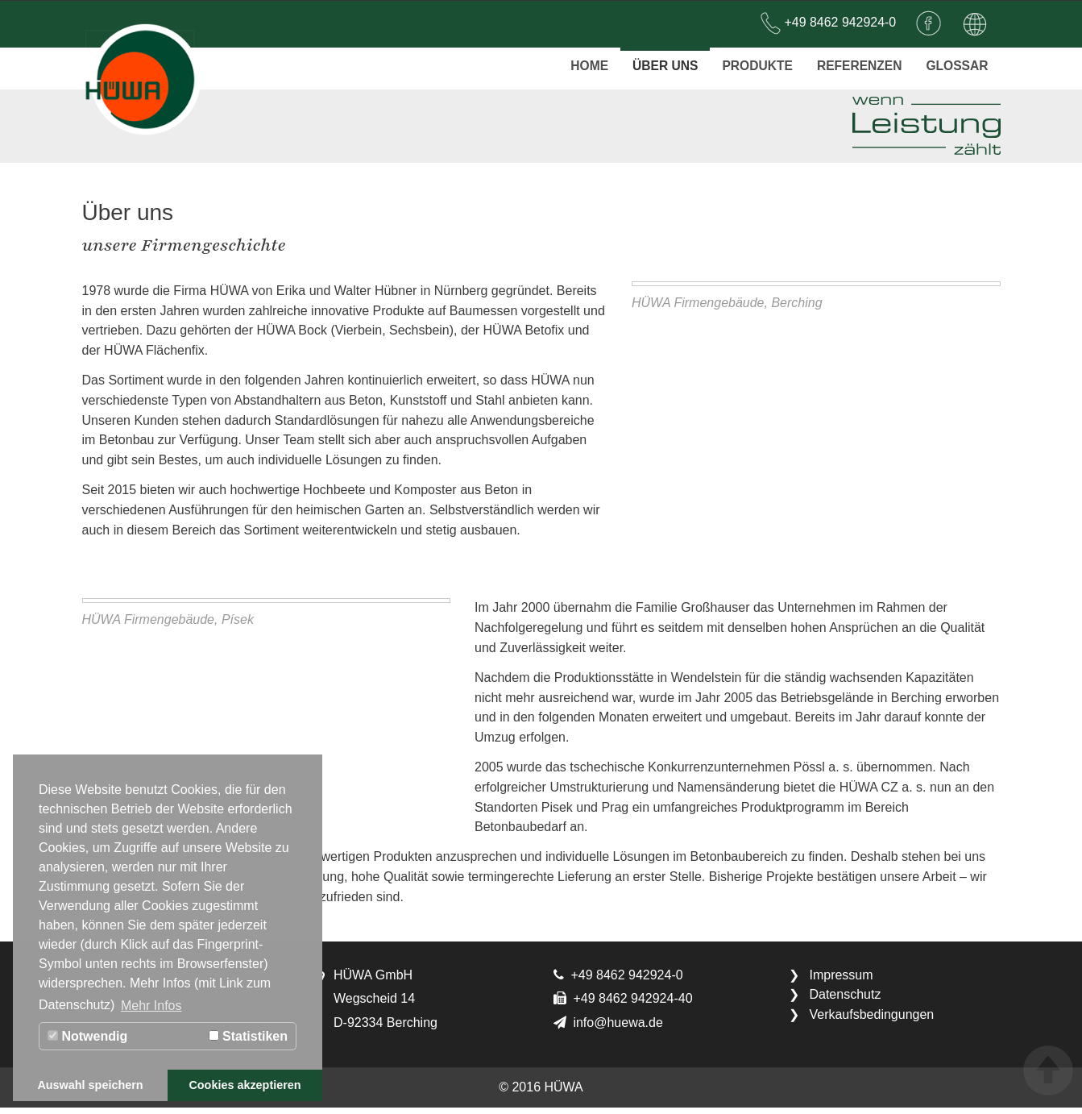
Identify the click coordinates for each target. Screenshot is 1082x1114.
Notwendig (87, 1036)
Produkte (752, 60)
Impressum (841, 981)
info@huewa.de (617, 1030)
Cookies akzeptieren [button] (245, 1085)
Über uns (659, 60)
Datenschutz (845, 1001)
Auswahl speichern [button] (90, 1085)
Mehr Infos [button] (151, 1005)
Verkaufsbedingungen (871, 1022)
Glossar (956, 60)
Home (581, 60)
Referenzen (856, 60)
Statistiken (248, 1036)
